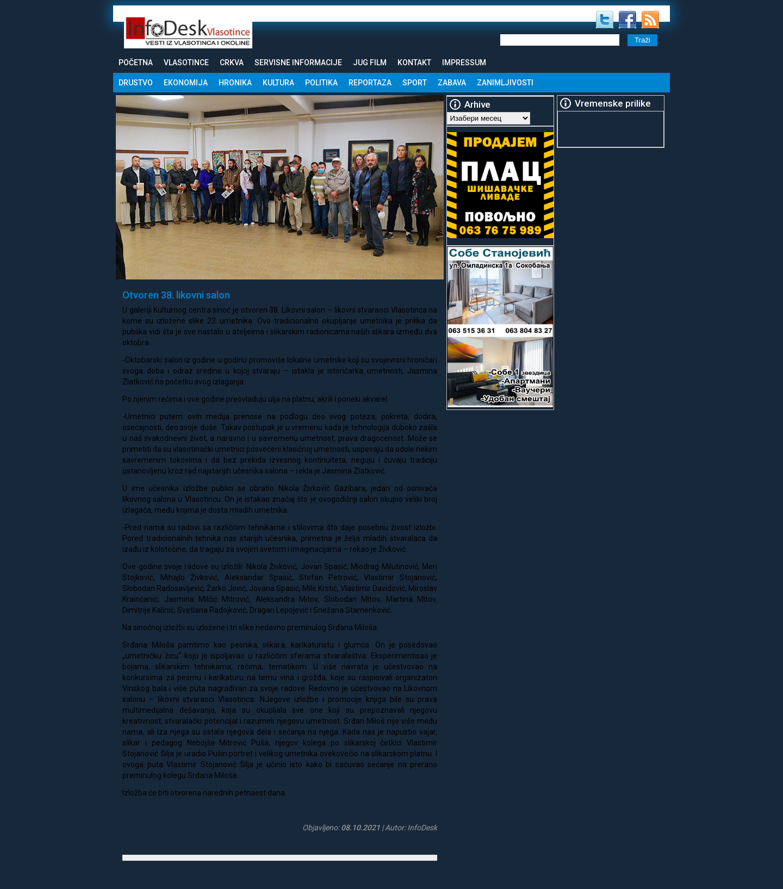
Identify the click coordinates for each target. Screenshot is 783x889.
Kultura (278, 82)
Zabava (452, 82)
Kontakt (414, 62)
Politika (321, 82)
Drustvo (136, 82)
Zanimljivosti (505, 82)
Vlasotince (186, 62)
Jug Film (370, 62)
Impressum (464, 62)
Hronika (235, 82)
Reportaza (370, 82)
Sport (414, 82)
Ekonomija (186, 82)
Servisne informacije (298, 62)
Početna (136, 62)
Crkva (232, 62)
